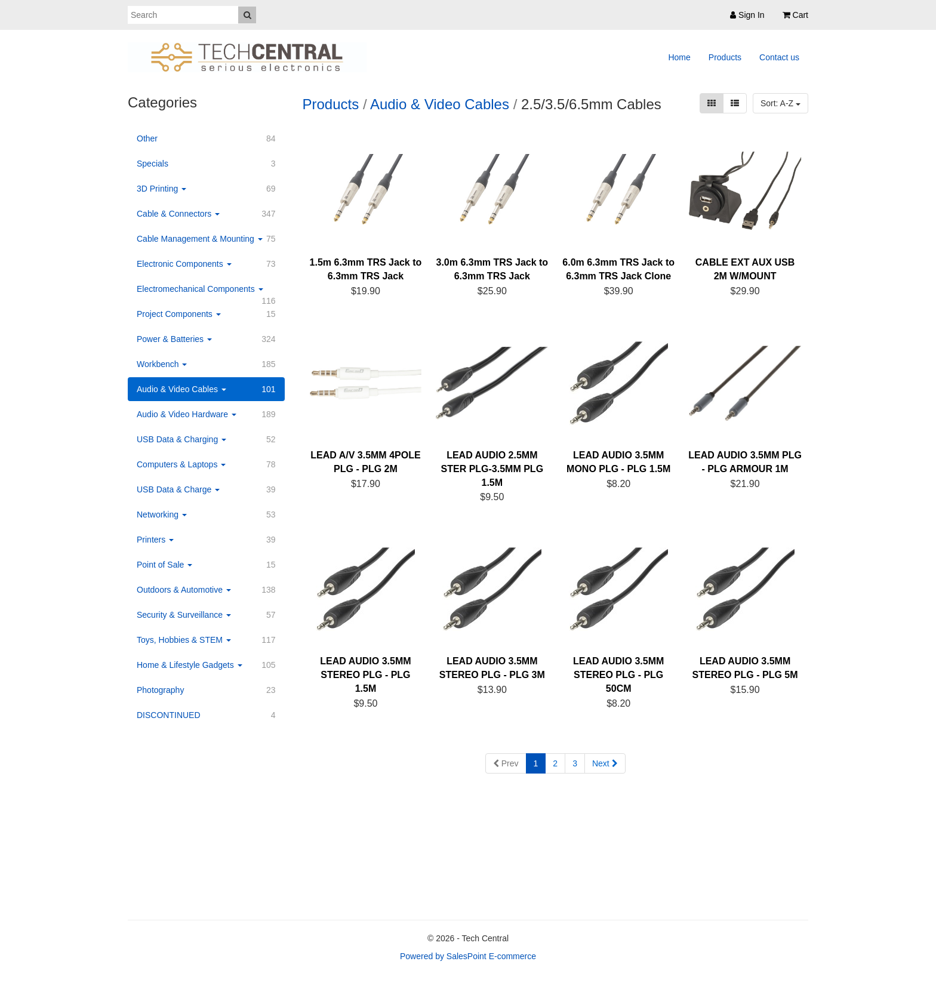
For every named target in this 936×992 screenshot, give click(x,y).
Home (679, 57)
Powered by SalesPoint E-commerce (468, 956)
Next (605, 763)
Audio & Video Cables (439, 104)
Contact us (779, 57)
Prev (506, 763)
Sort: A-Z (780, 103)
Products (725, 57)
